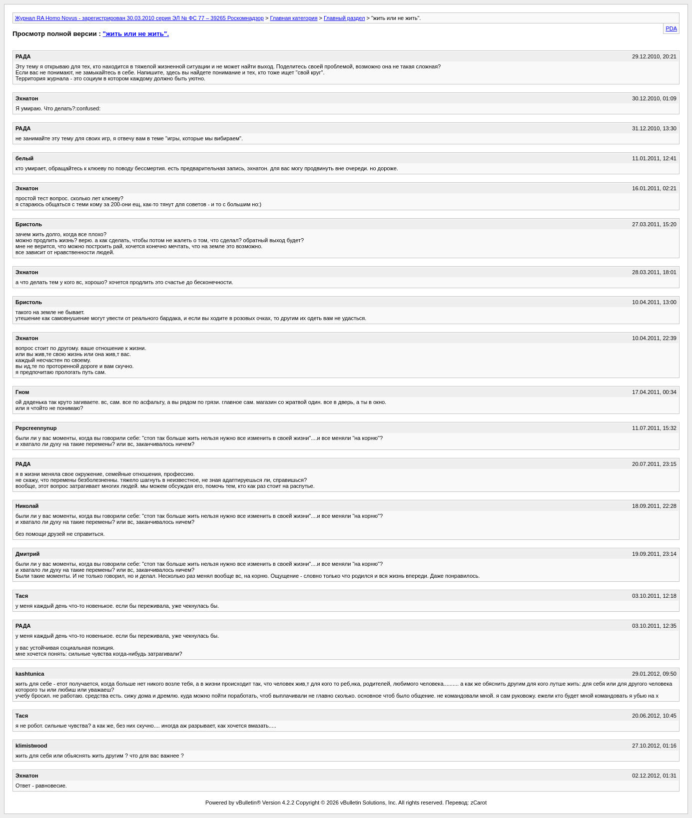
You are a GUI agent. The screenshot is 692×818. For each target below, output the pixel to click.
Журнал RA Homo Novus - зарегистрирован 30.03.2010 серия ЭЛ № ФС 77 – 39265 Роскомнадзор (139, 18)
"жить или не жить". (136, 33)
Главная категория (293, 18)
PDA (671, 28)
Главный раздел (344, 18)
